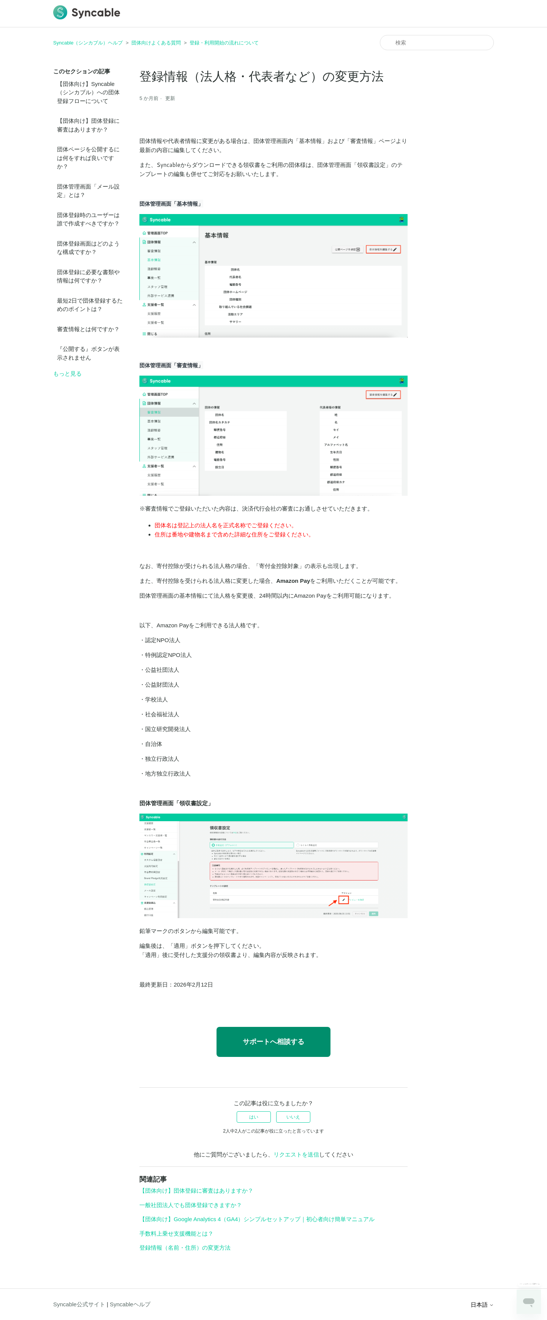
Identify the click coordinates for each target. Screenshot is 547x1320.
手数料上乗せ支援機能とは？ (176, 1233)
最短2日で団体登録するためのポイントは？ (90, 305)
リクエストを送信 (296, 1154)
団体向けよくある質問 (156, 43)
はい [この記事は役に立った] (253, 1117)
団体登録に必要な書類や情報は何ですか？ (88, 276)
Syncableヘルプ (130, 1304)
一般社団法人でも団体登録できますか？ (190, 1205)
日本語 (482, 1304)
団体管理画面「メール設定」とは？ (88, 190)
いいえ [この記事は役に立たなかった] (293, 1117)
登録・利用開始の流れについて (224, 43)
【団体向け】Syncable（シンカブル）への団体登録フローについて (88, 92)
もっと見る (67, 373)
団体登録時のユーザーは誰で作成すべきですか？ (88, 219)
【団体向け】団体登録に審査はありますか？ (88, 125)
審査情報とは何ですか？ (88, 329)
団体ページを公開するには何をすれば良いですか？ (88, 158)
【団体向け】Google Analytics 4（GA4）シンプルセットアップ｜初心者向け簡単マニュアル (257, 1219)
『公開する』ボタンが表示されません (88, 353)
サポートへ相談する (273, 1042)
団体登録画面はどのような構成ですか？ (88, 247)
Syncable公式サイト (79, 1304)
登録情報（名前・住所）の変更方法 (185, 1247)
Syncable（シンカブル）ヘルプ (88, 43)
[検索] (437, 42)
